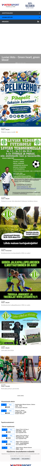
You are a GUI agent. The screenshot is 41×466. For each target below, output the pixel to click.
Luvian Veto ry (21, 17)
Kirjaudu (20, 21)
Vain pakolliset (25, 458)
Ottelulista (4, 376)
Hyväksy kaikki (15, 458)
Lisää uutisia (20, 354)
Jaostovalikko (21, 13)
